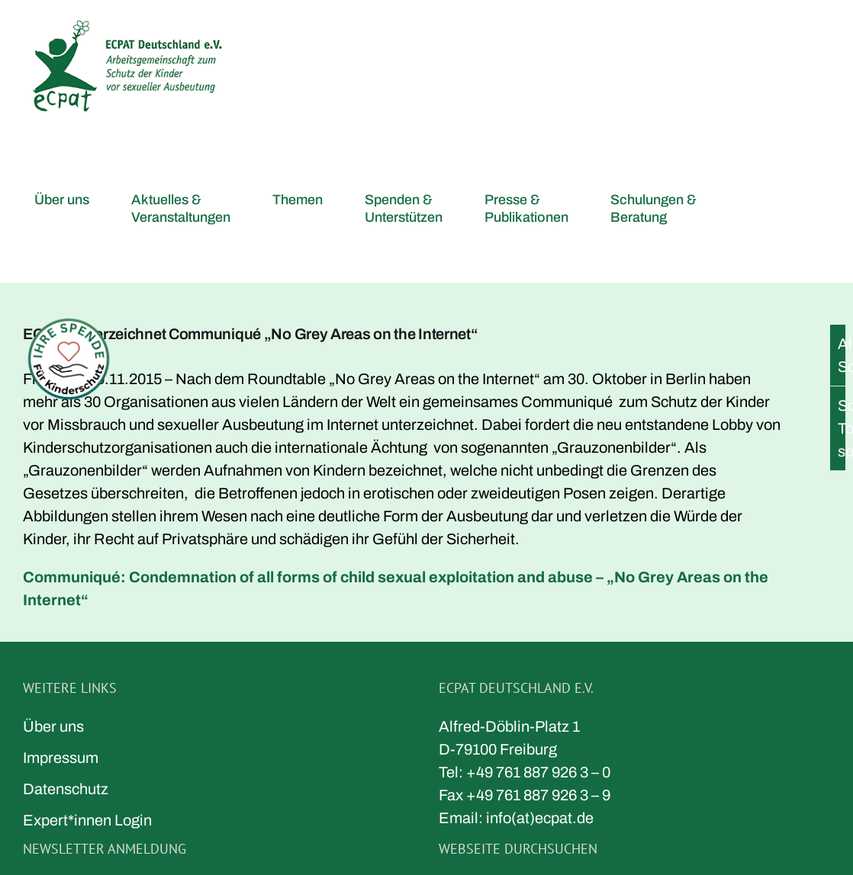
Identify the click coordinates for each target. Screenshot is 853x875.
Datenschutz (65, 788)
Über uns (53, 726)
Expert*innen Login (87, 820)
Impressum (60, 757)
